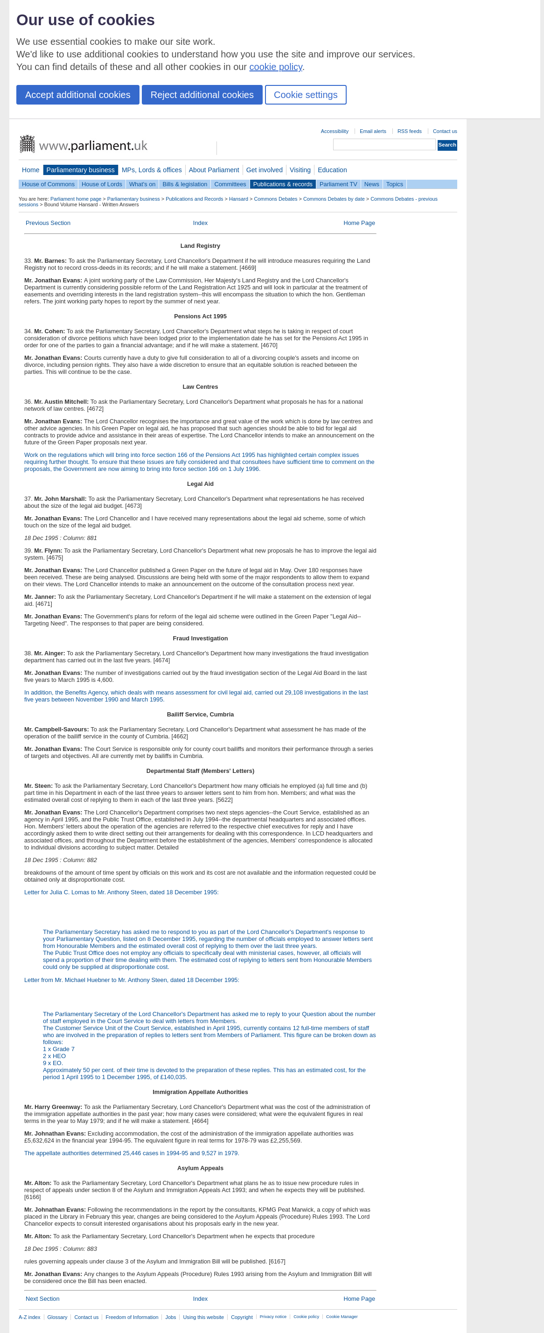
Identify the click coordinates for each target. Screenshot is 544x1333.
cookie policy (276, 67)
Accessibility (335, 131)
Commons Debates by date (334, 199)
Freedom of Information (131, 1317)
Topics (394, 184)
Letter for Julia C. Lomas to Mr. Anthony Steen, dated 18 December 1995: (121, 892)
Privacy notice (273, 1316)
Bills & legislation (184, 184)
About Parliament (214, 170)
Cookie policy (306, 1316)
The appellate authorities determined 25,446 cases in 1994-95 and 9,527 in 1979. (131, 1153)
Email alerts (373, 131)
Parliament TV (338, 184)
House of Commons (48, 184)
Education (332, 170)
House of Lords (102, 184)
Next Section (43, 1298)
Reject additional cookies (202, 95)
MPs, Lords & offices (152, 170)
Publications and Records (194, 199)
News (371, 184)
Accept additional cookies (78, 95)
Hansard (238, 199)
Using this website (203, 1317)
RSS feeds (410, 131)
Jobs (170, 1317)
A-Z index (30, 1317)
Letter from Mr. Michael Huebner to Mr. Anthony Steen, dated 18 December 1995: (200, 1028)
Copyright (242, 1317)
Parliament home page (75, 199)
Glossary (58, 1317)
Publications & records (283, 184)
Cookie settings (306, 95)
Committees (230, 184)
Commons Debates (275, 199)
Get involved (264, 170)
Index (200, 222)
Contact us (445, 131)
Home (31, 170)
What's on (142, 184)
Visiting (300, 170)
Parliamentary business (81, 170)
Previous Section (48, 222)
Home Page (359, 222)
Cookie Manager (342, 1316)
